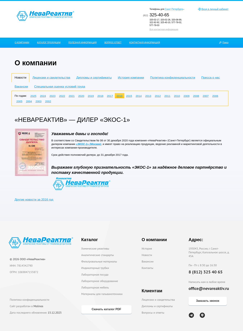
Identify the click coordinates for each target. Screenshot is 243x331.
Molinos (38, 306)
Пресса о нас (210, 77)
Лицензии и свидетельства (51, 77)
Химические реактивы (95, 248)
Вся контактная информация (164, 29)
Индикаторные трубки (95, 268)
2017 (110, 95)
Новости (147, 255)
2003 (38, 101)
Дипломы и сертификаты (94, 77)
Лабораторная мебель (95, 287)
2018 (100, 95)
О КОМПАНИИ (22, 42)
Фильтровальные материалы (99, 261)
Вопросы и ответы (153, 312)
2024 (43, 95)
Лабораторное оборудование (99, 281)
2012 (158, 95)
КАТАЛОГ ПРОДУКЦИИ (49, 42)
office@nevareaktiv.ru (208, 288)
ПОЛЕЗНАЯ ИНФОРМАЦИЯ (82, 42)
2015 (129, 95)
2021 (72, 95)
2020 (81, 95)
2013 (148, 95)
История (147, 248)
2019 (91, 95)
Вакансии (21, 86)
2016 (119, 95)
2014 (138, 95)
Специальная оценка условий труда (59, 86)
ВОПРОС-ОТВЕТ (112, 42)
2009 (186, 95)
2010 (177, 95)
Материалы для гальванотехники (101, 294)
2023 (52, 95)
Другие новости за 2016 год (34, 199)
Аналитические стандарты (97, 255)
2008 (196, 95)
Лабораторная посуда (94, 274)
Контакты (147, 268)
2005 (19, 101)
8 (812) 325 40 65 (205, 272)
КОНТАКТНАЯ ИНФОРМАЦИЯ (144, 42)
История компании (131, 77)
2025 (33, 95)
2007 (206, 95)
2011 (167, 95)
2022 (62, 95)
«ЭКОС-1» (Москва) (88, 143)
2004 (29, 101)
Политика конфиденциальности (172, 77)
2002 (48, 101)
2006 (215, 95)
